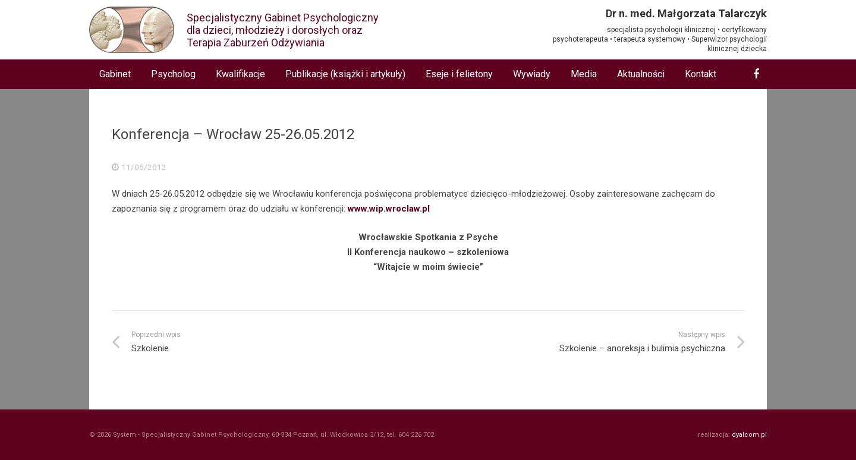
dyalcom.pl (749, 435)
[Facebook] (756, 74)
